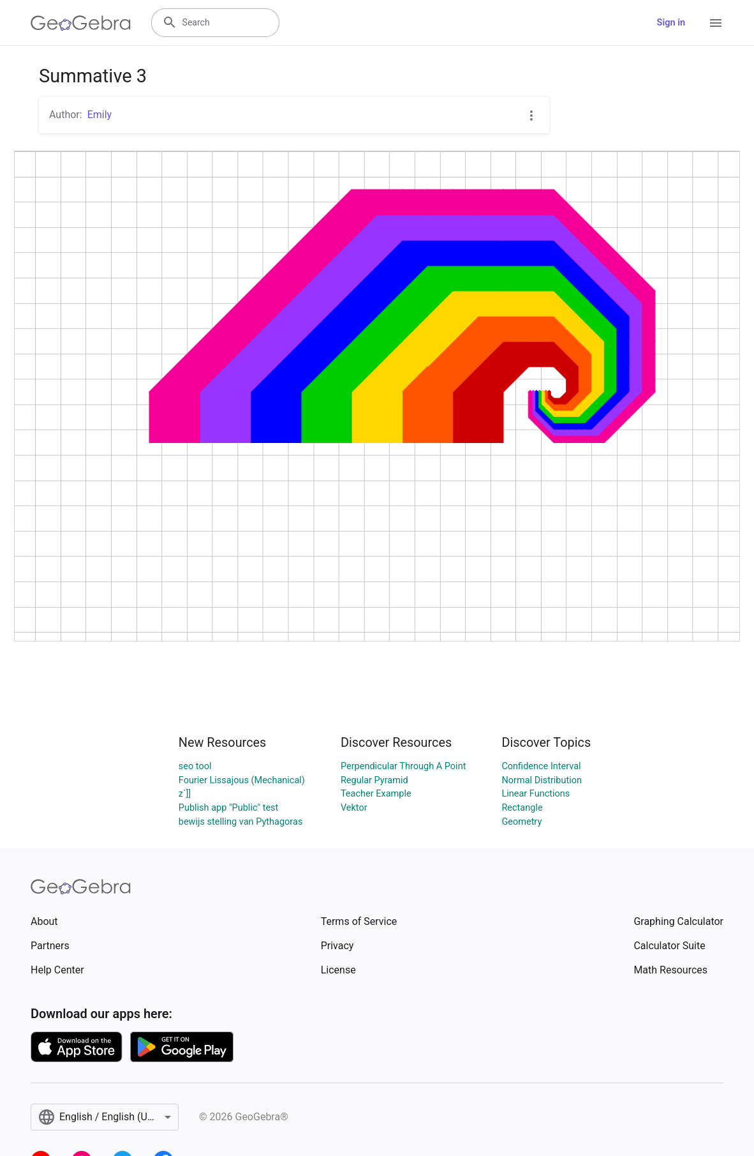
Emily (99, 115)
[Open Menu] (715, 23)
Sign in (671, 22)
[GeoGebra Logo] (81, 23)
